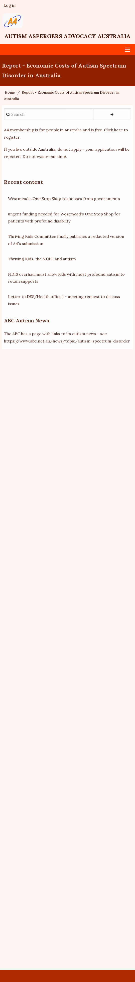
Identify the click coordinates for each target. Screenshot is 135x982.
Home (10, 92)
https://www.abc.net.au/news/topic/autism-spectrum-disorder (67, 340)
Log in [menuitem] (10, 5)
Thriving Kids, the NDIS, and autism (42, 258)
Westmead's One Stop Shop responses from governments (64, 198)
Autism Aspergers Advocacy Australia (67, 36)
